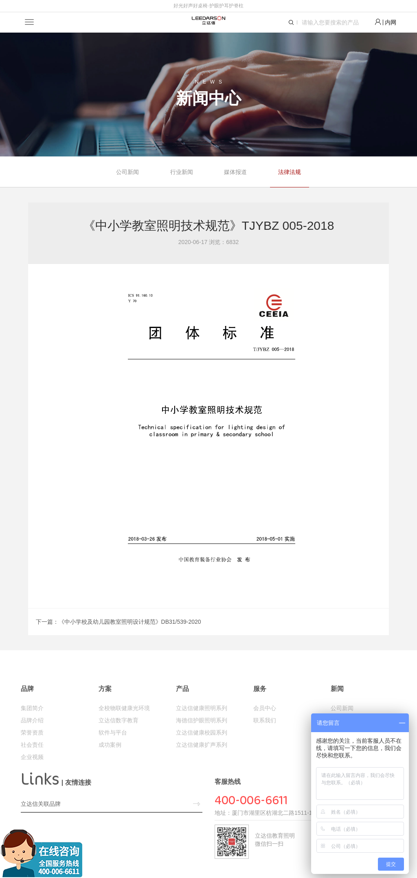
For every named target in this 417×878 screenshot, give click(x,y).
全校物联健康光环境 (124, 724)
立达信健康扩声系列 (201, 761)
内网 (390, 22)
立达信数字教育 (118, 736)
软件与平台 (113, 749)
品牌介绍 (32, 736)
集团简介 (32, 724)
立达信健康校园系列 (201, 749)
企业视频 (32, 773)
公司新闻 (127, 172)
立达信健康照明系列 (201, 724)
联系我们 (264, 736)
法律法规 (289, 172)
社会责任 (32, 761)
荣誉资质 (32, 749)
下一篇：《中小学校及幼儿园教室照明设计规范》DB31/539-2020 (118, 621)
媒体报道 (235, 172)
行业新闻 (181, 172)
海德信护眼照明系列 (201, 736)
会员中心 (264, 724)
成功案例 (110, 761)
